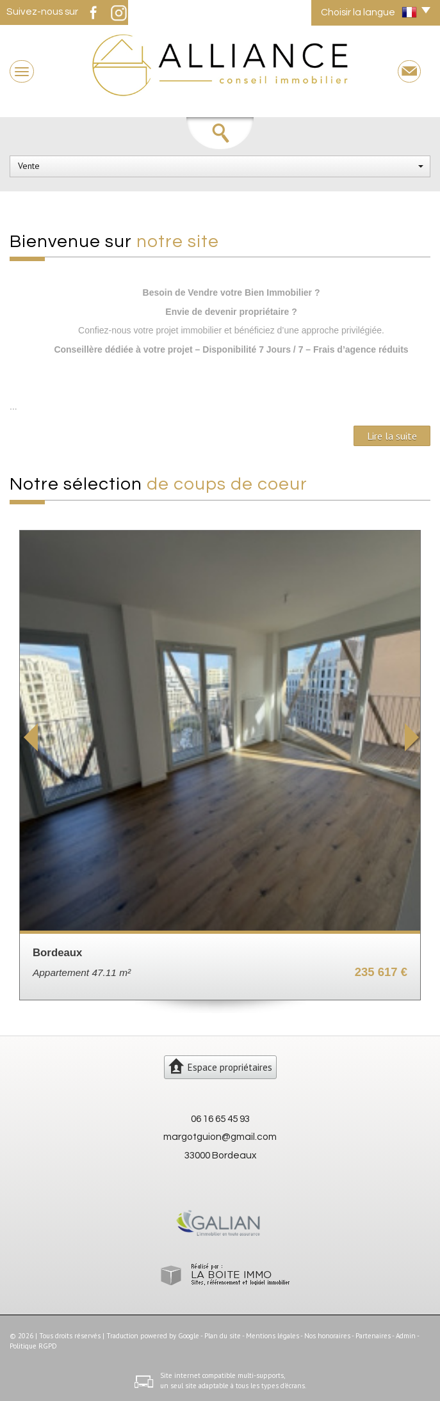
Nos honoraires (327, 1335)
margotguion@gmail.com (220, 1137)
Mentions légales (272, 1335)
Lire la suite (392, 435)
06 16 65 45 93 (220, 1119)
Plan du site (222, 1335)
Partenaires (373, 1335)
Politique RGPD (33, 1345)
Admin (406, 1335)
